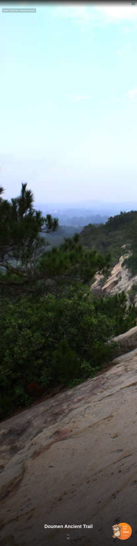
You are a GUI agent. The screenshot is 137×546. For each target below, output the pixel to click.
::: (1, 1)
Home (5, 10)
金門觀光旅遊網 (68, 4)
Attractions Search (27, 10)
